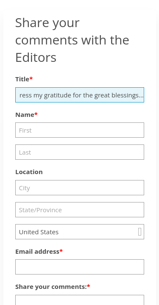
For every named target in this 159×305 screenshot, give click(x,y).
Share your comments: (51, 286)
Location (29, 171)
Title (22, 79)
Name (24, 114)
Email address (37, 251)
